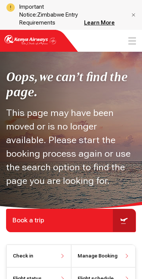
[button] (133, 14)
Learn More (99, 23)
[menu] (131, 41)
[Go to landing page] (30, 44)
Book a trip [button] (74, 220)
